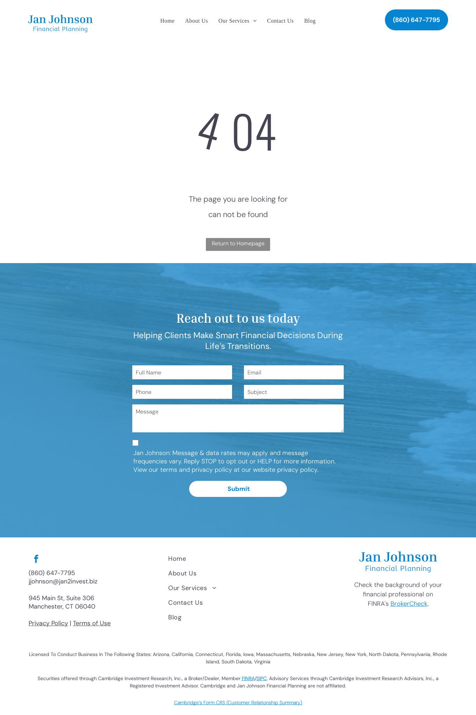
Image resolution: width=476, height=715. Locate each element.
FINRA (248, 678)
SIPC (261, 678)
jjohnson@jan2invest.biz (63, 581)
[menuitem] (167, 21)
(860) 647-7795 (52, 573)
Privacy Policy (48, 623)
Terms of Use (92, 623)
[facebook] (36, 559)
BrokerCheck (409, 603)
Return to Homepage (238, 243)
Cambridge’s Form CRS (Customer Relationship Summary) (238, 702)
